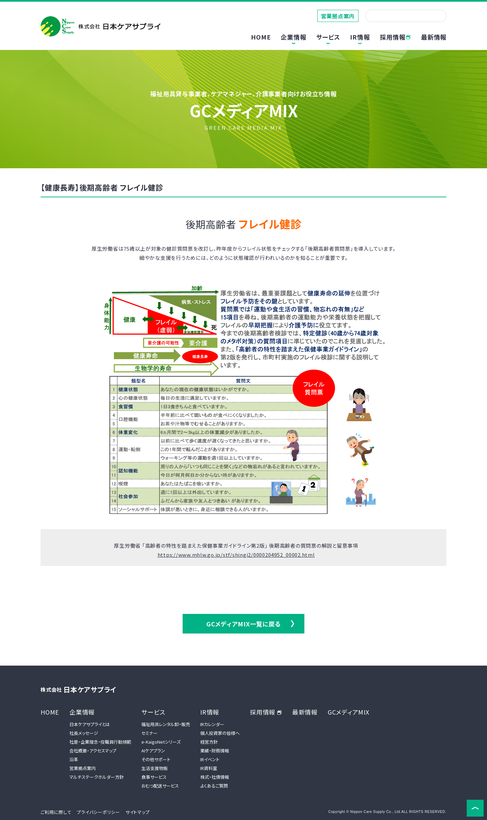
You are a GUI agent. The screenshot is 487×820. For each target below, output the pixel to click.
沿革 (73, 759)
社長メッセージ (83, 733)
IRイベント (209, 759)
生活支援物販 (154, 768)
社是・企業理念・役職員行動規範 (100, 742)
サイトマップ (137, 812)
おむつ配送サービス (160, 785)
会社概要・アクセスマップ (92, 750)
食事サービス (154, 777)
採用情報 (395, 36)
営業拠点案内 (338, 16)
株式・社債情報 (214, 777)
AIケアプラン (153, 750)
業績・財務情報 (214, 750)
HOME (261, 36)
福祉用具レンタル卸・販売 (165, 724)
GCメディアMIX (348, 712)
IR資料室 (208, 768)
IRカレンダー (212, 724)
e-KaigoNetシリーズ (161, 742)
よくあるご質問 (214, 785)
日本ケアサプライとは (89, 724)
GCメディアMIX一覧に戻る (243, 623)
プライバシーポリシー (98, 812)
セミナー (149, 733)
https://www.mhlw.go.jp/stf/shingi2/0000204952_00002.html (236, 554)
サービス (153, 712)
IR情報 (209, 712)
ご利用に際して (56, 812)
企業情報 (82, 712)
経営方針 (209, 742)
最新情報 (433, 36)
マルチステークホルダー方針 (96, 777)
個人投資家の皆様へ (220, 733)
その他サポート (155, 759)
